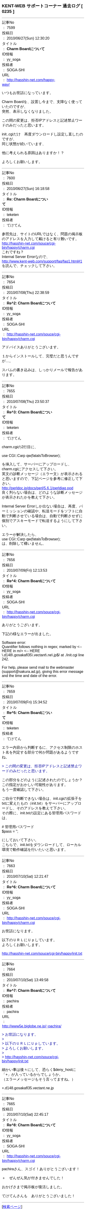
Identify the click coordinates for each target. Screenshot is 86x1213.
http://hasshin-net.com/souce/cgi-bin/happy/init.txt (42, 953)
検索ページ (12, 1207)
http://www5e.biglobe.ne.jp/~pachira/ (31, 1026)
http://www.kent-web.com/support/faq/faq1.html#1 (42, 261)
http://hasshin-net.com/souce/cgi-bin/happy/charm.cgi (29, 245)
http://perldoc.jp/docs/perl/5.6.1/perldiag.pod (37, 488)
